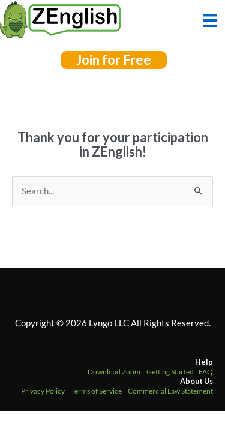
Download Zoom (114, 371)
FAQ (206, 371)
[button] (114, 60)
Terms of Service (96, 390)
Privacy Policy (43, 390)
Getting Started (170, 371)
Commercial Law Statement (170, 390)
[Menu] (210, 19)
